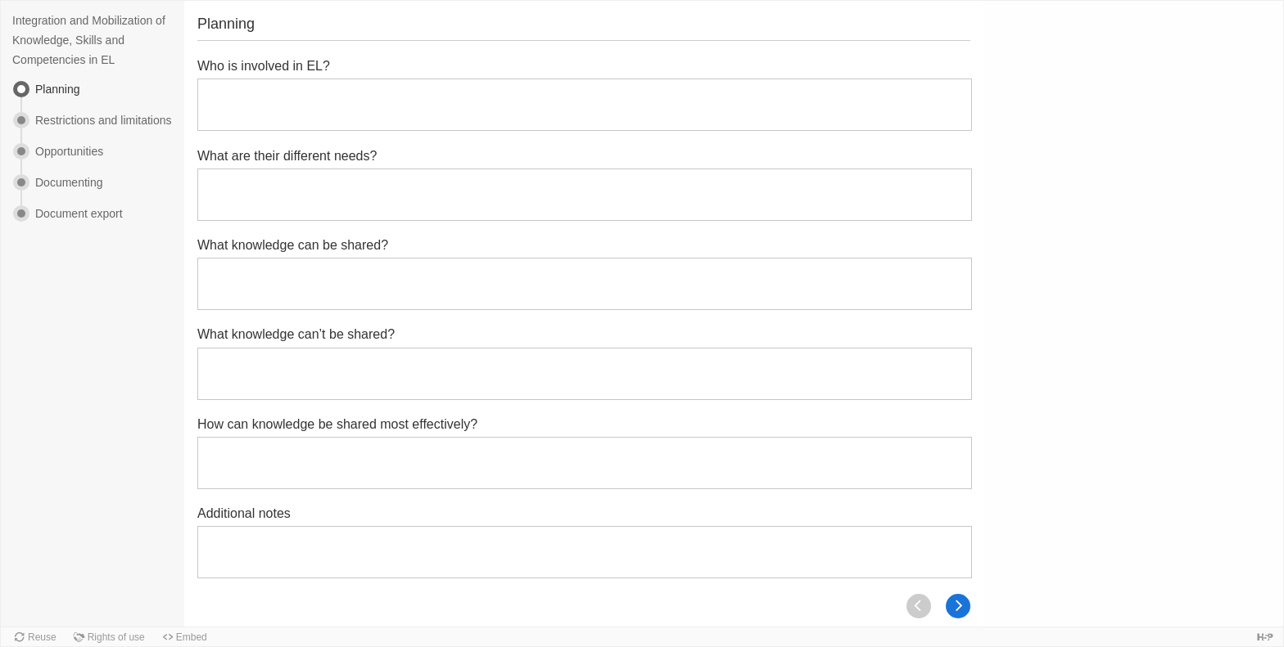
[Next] (958, 606)
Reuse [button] (42, 637)
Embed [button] (191, 637)
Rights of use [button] (116, 637)
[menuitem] (92, 96)
